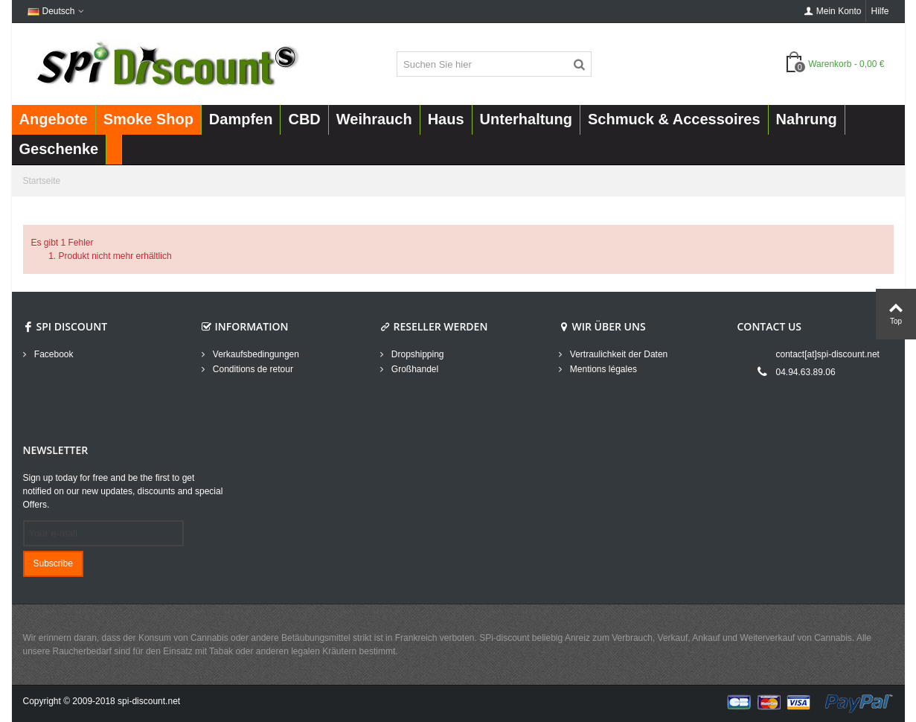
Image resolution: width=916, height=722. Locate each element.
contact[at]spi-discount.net (828, 354)
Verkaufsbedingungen (255, 354)
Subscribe (53, 563)
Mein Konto (833, 11)
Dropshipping (416, 354)
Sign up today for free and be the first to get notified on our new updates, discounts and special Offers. (123, 491)
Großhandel (414, 369)
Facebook (53, 354)
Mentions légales (602, 369)
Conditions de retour (252, 369)
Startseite (42, 181)
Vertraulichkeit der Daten (618, 354)
